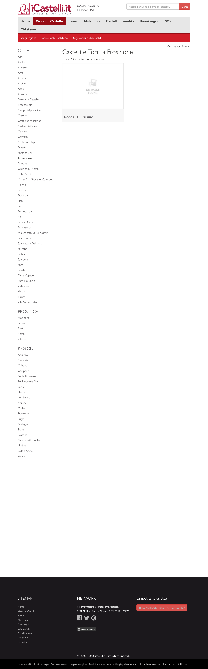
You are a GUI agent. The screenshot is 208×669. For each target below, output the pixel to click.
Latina (21, 323)
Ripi (20, 216)
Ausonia (22, 94)
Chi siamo (28, 29)
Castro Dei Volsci (28, 126)
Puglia (21, 419)
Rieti (20, 328)
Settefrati (23, 254)
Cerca (185, 6)
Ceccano (23, 131)
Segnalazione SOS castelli (87, 37)
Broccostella (25, 104)
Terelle (21, 270)
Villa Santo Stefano (28, 302)
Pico (20, 200)
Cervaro (23, 136)
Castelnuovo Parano (29, 120)
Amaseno (23, 67)
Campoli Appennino (29, 110)
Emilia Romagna (27, 376)
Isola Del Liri (25, 174)
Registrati (95, 5)
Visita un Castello (49, 21)
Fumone (22, 163)
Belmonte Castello (28, 99)
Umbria (22, 445)
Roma (21, 333)
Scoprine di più (173, 664)
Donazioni (85, 10)
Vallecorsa (24, 286)
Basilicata (23, 360)
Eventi (73, 21)
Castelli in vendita (120, 21)
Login (81, 5)
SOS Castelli (24, 628)
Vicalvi (21, 296)
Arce (20, 72)
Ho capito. (184, 664)
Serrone (22, 248)
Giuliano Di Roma (28, 168)
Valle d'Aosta (25, 451)
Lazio (21, 387)
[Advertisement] (37, 522)
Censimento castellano (55, 37)
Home (25, 21)
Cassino (22, 115)
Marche (22, 403)
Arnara (22, 78)
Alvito (21, 62)
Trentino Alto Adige (29, 440)
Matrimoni (92, 21)
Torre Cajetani (26, 275)
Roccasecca (24, 227)
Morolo (22, 184)
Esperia (22, 147)
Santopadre (24, 238)
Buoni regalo (149, 21)
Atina (21, 88)
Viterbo (22, 339)
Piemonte (23, 413)
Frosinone (23, 317)
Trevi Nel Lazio (26, 280)
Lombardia (24, 397)
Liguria (22, 392)
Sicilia (21, 429)
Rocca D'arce (25, 222)
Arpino (22, 83)
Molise (21, 408)
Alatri (21, 56)
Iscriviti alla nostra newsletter (162, 607)
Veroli (21, 291)
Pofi (20, 206)
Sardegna (23, 424)
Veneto (22, 456)
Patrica (22, 190)
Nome (185, 46)
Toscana (22, 435)
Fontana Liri (25, 152)
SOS (168, 21)
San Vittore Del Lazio (30, 243)
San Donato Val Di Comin (33, 232)
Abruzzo (23, 355)
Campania (23, 371)
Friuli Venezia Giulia (29, 381)
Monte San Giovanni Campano (35, 179)
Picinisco (23, 195)
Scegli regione (28, 37)
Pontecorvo (25, 211)
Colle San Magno (27, 142)
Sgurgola (23, 259)
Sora (20, 264)
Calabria (22, 365)
